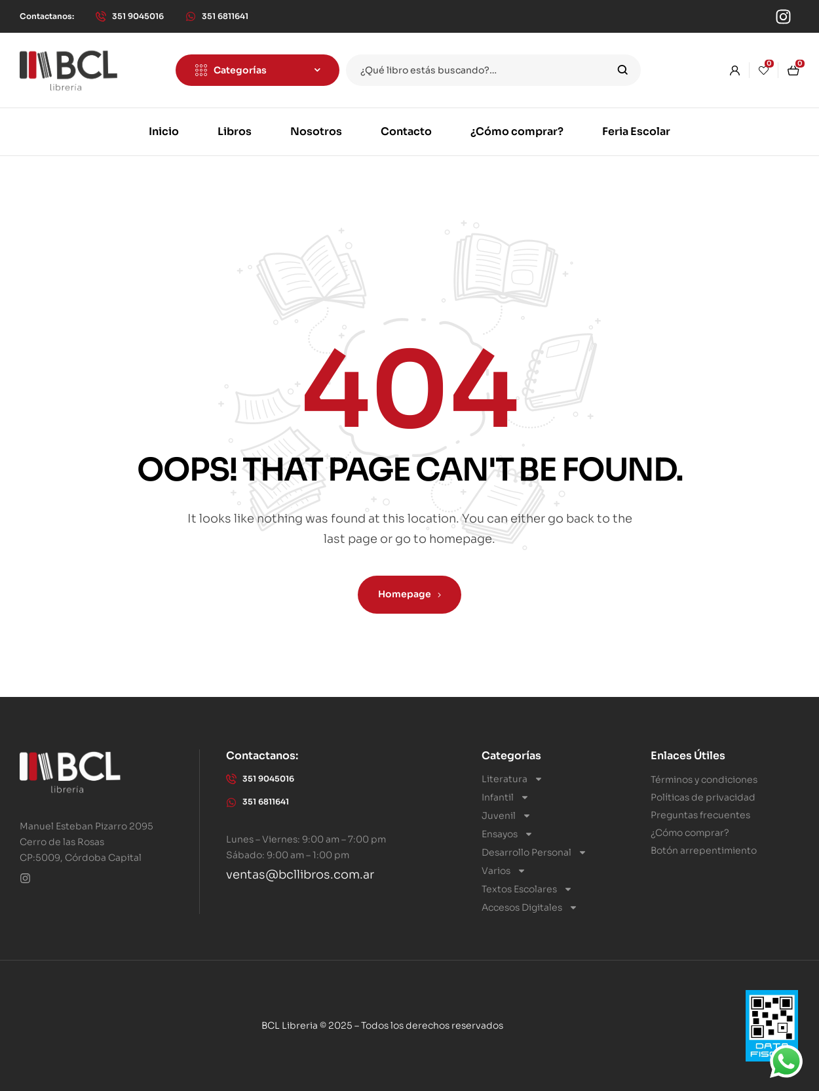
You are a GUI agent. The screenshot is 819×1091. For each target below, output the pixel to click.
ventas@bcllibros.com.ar (300, 874)
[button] (47, 16)
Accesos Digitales (530, 907)
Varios (504, 870)
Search (623, 70)
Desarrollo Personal (534, 852)
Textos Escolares (527, 889)
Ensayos (507, 834)
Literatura (512, 778)
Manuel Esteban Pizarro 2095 (86, 826)
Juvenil (506, 815)
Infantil (505, 797)
